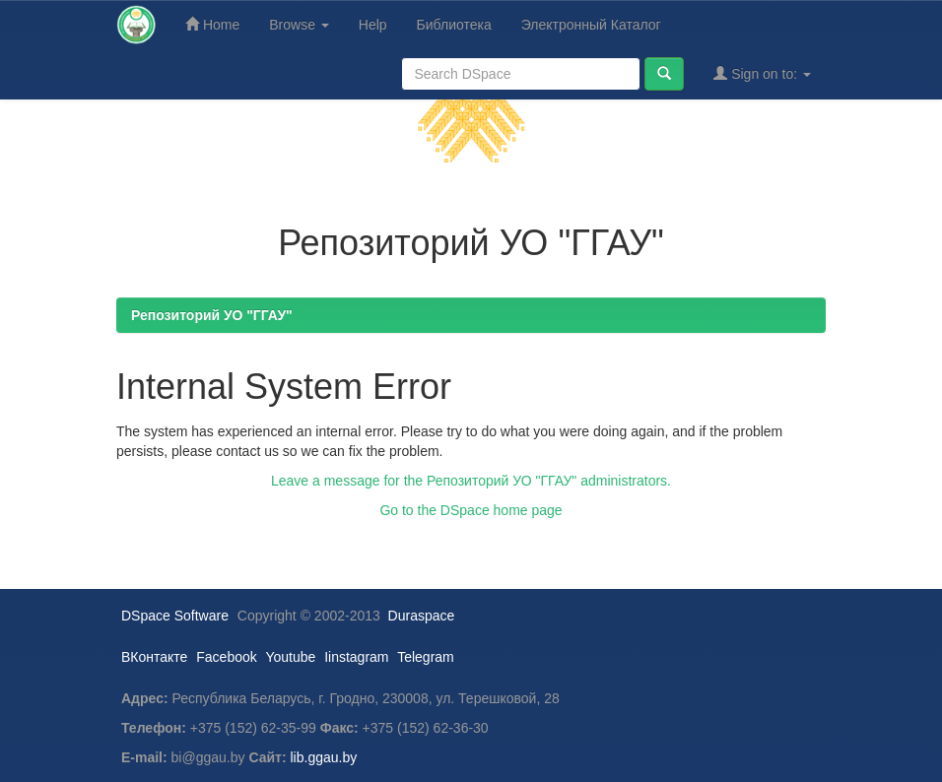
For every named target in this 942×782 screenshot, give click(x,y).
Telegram (425, 657)
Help (373, 25)
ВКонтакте (154, 657)
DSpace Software (175, 615)
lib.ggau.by (324, 757)
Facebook (226, 657)
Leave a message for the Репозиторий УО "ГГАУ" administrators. (471, 481)
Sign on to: (762, 73)
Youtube (290, 657)
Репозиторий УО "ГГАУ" (212, 315)
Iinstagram (356, 657)
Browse (299, 25)
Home (212, 24)
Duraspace (421, 615)
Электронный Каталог (591, 25)
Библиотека (454, 25)
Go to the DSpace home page (470, 510)
